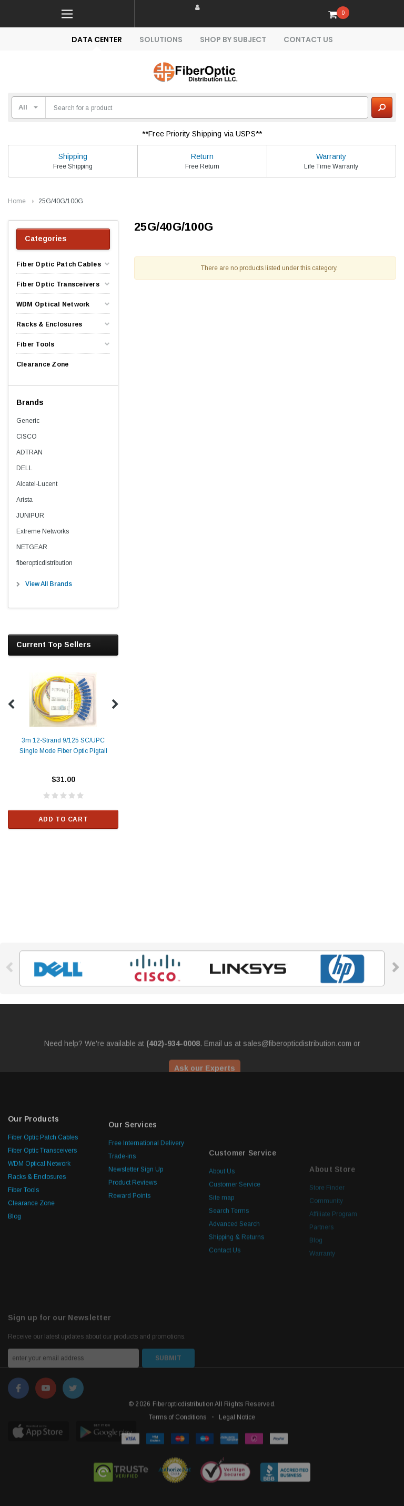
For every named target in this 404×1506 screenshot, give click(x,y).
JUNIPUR (30, 515)
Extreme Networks (42, 531)
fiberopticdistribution (44, 563)
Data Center (97, 39)
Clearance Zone (42, 364)
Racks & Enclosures (49, 324)
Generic (27, 420)
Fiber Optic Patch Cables (58, 264)
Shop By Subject (233, 39)
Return (202, 156)
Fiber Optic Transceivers (57, 284)
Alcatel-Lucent (36, 484)
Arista (24, 499)
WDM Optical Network (53, 304)
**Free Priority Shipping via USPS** (202, 134)
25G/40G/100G (60, 201)
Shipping (72, 156)
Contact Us (308, 39)
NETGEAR (31, 547)
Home (17, 201)
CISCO (26, 436)
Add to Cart (63, 819)
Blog (14, 1302)
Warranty (331, 156)
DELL (24, 468)
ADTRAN (29, 452)
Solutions (161, 39)
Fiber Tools (35, 344)
